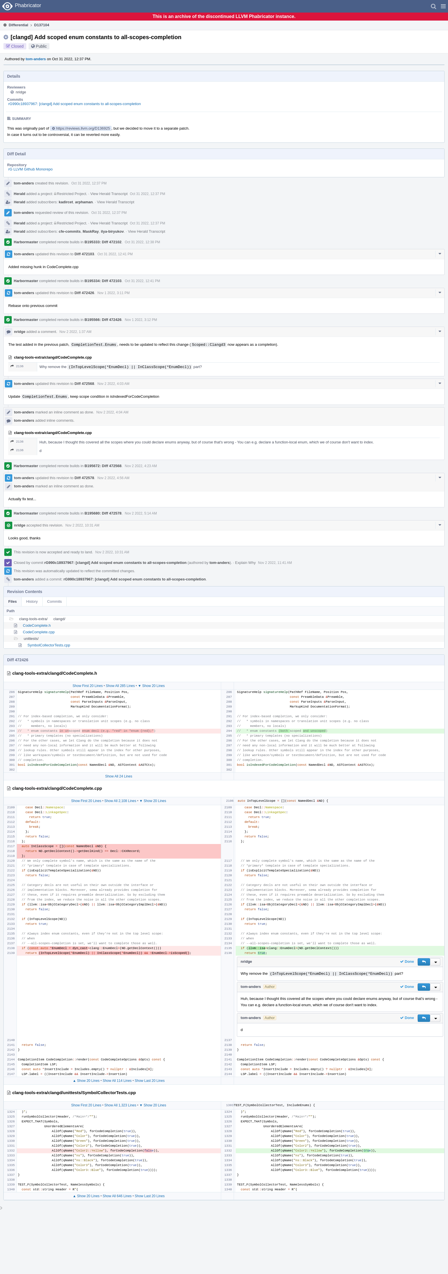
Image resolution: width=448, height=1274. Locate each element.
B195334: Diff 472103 (103, 281)
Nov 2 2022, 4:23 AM (141, 466)
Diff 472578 (84, 478)
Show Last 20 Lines (150, 1081)
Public (41, 46)
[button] (443, 6)
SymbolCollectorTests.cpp (48, 645)
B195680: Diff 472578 (103, 513)
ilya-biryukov (112, 231)
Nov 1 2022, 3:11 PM (113, 293)
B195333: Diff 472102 (103, 242)
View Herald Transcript (109, 194)
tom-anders (36, 59)
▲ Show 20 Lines (86, 1081)
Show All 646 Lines (117, 1196)
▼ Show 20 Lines (151, 686)
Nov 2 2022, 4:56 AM (113, 478)
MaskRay (91, 231)
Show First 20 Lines (88, 686)
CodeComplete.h (37, 625)
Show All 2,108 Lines (120, 801)
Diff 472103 (84, 254)
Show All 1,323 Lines (120, 1105)
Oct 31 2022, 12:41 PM (115, 254)
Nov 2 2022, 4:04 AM (112, 412)
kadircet (66, 202)
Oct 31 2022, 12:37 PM (89, 183)
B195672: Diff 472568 (103, 466)
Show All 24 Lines (118, 776)
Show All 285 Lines (120, 686)
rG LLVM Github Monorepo (30, 169)
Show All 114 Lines (117, 1081)
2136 (17, 366)
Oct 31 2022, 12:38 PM (142, 242)
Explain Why (245, 562)
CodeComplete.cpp (39, 632)
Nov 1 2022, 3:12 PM (141, 320)
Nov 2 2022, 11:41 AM (275, 563)
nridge (21, 92)
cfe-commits (70, 231)
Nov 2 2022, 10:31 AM (82, 525)
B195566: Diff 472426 (103, 320)
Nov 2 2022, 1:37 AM (75, 332)
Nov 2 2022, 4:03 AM (113, 384)
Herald (19, 194)
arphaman (84, 202)
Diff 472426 (84, 293)
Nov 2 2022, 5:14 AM (141, 513)
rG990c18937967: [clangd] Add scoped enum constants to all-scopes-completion (74, 104)
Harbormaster (26, 242)
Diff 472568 (84, 383)
